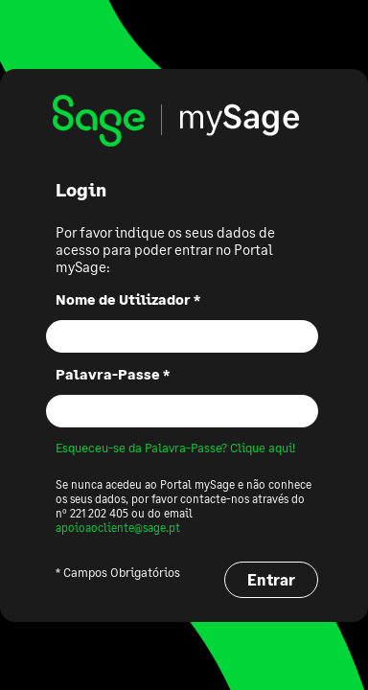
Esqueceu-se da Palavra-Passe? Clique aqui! (175, 447)
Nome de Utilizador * (128, 299)
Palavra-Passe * (113, 373)
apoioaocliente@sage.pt (118, 527)
